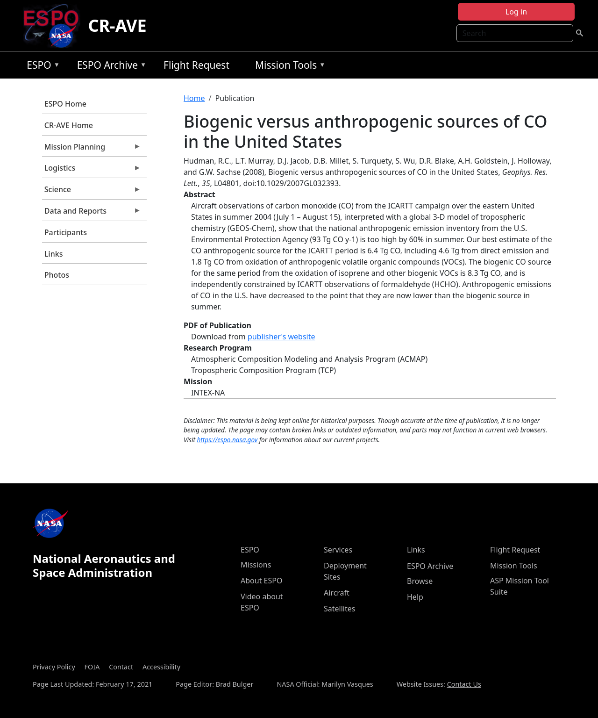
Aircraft (336, 593)
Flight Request (196, 65)
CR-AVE (117, 25)
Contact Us (464, 684)
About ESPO (261, 580)
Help (415, 597)
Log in (516, 12)
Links (53, 254)
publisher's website (281, 336)
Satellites (339, 608)
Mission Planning (91, 149)
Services (338, 550)
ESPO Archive (109, 66)
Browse (420, 581)
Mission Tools (288, 66)
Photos (56, 275)
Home (194, 98)
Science (91, 191)
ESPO (41, 66)
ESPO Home (65, 104)
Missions (256, 565)
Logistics (91, 170)
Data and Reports (91, 213)
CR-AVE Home (68, 125)
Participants (65, 232)
